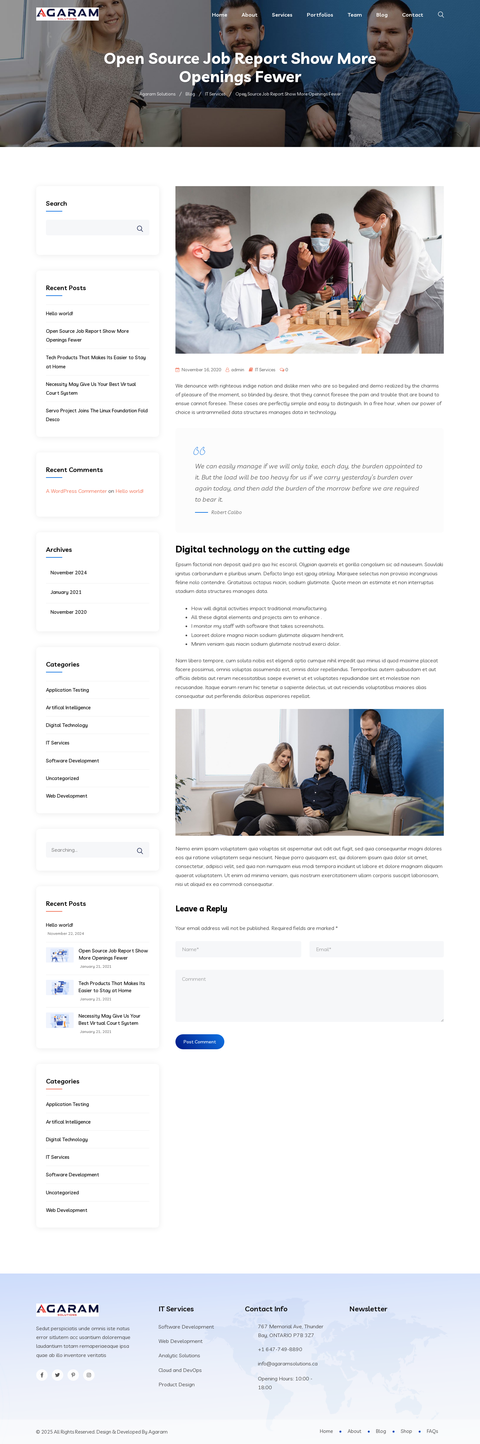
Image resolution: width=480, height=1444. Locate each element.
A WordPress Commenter (76, 491)
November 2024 (69, 572)
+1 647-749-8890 (280, 1349)
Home (219, 14)
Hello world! (59, 313)
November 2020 (69, 612)
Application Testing (67, 690)
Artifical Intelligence (68, 707)
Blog (382, 14)
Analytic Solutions (179, 1355)
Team (355, 14)
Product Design (176, 1384)
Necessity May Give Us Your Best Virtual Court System (110, 1019)
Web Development (66, 796)
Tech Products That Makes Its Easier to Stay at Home (112, 987)
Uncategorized (62, 778)
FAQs (432, 1431)
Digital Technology (67, 725)
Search (56, 203)
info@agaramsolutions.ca (288, 1363)
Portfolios (320, 14)
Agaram (158, 1431)
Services (282, 14)
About (250, 14)
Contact (412, 14)
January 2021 (66, 592)
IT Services (265, 370)
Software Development (72, 761)
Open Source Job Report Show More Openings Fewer (113, 954)
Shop (406, 1431)
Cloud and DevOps (180, 1370)
